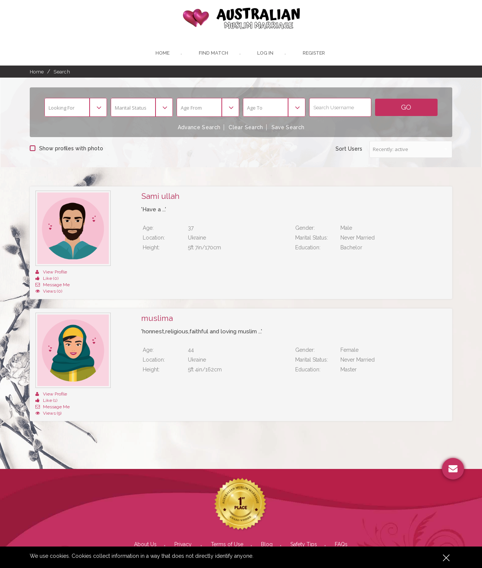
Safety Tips (303, 519)
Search (61, 72)
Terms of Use (227, 519)
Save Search (288, 128)
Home (161, 53)
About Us (145, 519)
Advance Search (198, 128)
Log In (264, 53)
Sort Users (349, 149)
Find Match (212, 53)
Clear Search (246, 128)
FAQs (341, 519)
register (314, 53)
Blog (267, 519)
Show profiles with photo (66, 149)
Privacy (183, 519)
